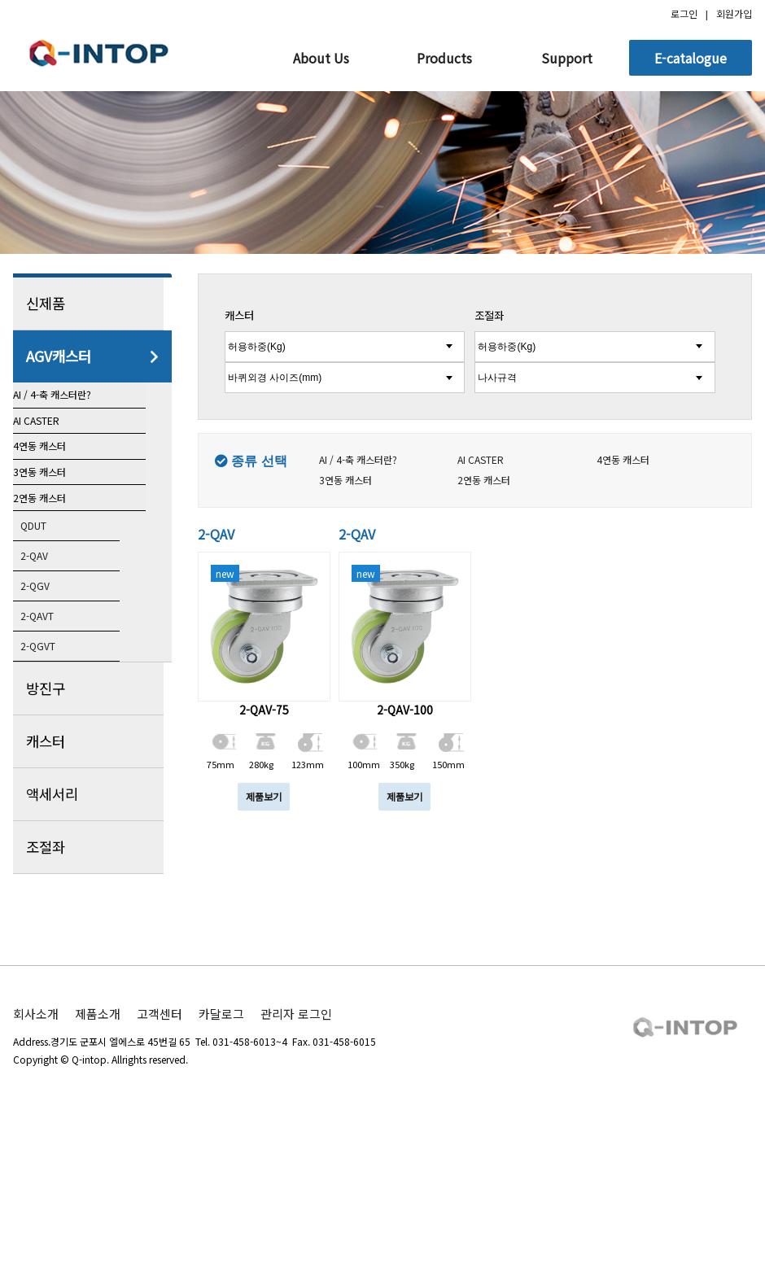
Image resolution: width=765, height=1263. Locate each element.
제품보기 (264, 796)
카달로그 (221, 1145)
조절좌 (92, 979)
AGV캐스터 (92, 356)
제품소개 (97, 1145)
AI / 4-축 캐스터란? (73, 408)
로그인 (684, 13)
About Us (321, 58)
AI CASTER (55, 459)
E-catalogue (690, 58)
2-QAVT (53, 746)
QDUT (49, 653)
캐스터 (92, 873)
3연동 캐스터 (57, 561)
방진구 (92, 820)
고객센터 (159, 1145)
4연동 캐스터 (57, 510)
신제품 (92, 304)
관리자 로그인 (296, 1145)
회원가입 (734, 13)
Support (566, 58)
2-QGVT (54, 777)
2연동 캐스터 (57, 613)
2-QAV (49, 684)
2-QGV (50, 715)
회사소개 (36, 1145)
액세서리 (92, 926)
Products (444, 58)
